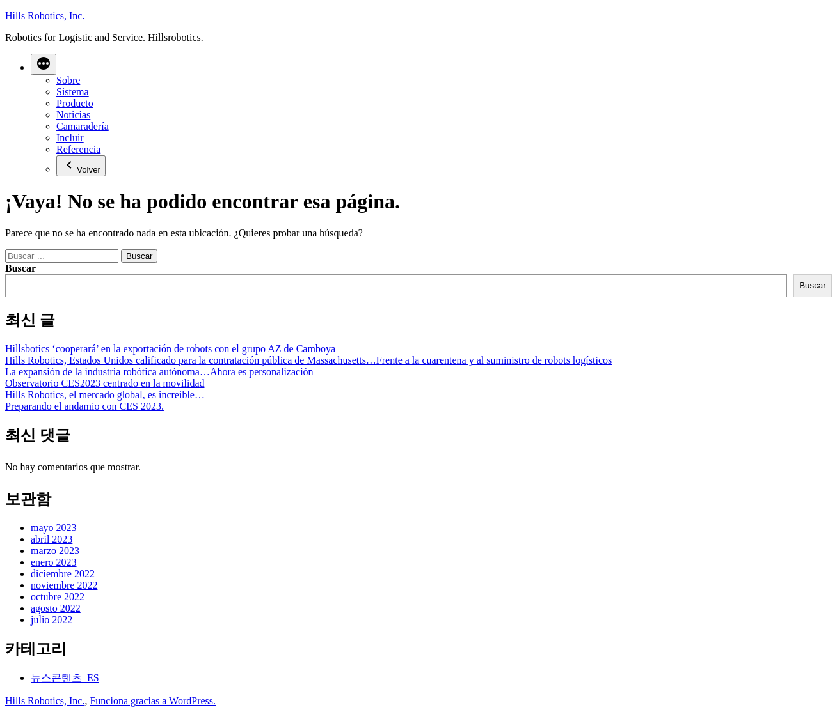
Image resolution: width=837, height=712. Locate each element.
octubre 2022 (57, 596)
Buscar (20, 268)
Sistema (72, 91)
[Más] (43, 64)
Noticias (73, 114)
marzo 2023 (55, 550)
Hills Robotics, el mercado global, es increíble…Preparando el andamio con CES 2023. (105, 400)
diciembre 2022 (63, 573)
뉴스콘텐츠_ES (65, 677)
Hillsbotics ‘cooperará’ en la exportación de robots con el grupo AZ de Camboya (170, 348)
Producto (74, 103)
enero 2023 (54, 562)
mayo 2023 (54, 527)
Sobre (68, 80)
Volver (80, 165)
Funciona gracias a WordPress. (153, 700)
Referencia (78, 149)
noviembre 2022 (64, 585)
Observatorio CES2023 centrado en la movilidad (104, 383)
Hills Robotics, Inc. (44, 15)
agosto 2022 (56, 608)
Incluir (70, 137)
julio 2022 (51, 619)
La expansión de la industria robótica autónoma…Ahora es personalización (159, 371)
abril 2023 (51, 539)
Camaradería (82, 126)
